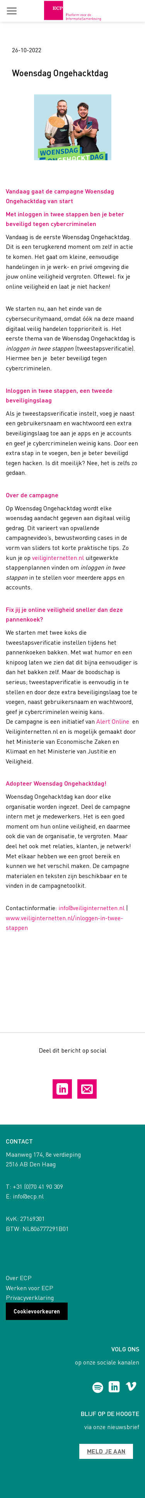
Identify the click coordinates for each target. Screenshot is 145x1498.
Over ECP (19, 1278)
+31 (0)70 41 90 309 (38, 1186)
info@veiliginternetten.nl (91, 908)
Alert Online (112, 721)
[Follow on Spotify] (97, 1388)
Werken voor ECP (29, 1288)
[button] (11, 11)
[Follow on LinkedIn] (114, 1388)
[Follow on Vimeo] (130, 1388)
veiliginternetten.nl (58, 557)
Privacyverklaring (30, 1297)
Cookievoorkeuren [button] (37, 1311)
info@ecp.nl (28, 1196)
